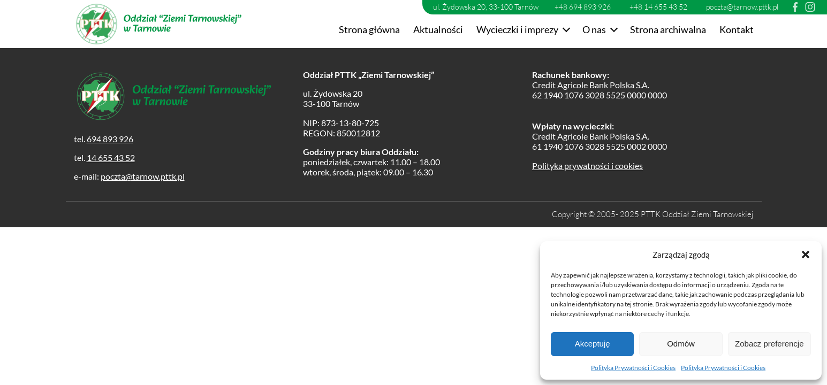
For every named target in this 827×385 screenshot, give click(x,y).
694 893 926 (110, 139)
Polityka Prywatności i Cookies (633, 368)
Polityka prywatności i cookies (587, 165)
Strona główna (369, 29)
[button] (805, 254)
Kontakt (736, 29)
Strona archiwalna (668, 29)
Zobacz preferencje (769, 343)
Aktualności (438, 29)
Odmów (681, 343)
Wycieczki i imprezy (517, 29)
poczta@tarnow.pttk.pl (742, 6)
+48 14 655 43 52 (658, 6)
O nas (594, 29)
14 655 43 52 (111, 157)
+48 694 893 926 (583, 6)
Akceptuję (592, 343)
